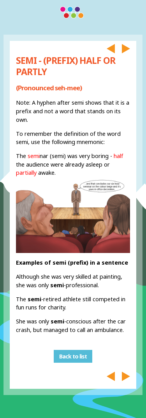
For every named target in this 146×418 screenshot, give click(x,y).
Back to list (73, 356)
